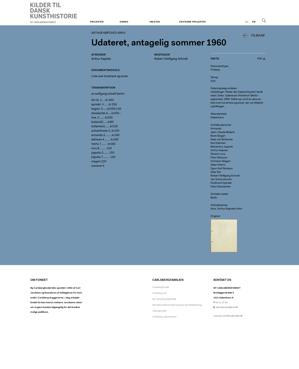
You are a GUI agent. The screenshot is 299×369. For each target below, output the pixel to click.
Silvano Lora (218, 154)
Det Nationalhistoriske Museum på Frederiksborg (177, 305)
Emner (124, 22)
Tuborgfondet (159, 311)
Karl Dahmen (218, 143)
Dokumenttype (219, 66)
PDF (259, 59)
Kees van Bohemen (222, 139)
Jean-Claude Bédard (222, 132)
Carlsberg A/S (159, 293)
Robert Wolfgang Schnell (171, 58)
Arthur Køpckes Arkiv (53, 13)
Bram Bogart (218, 136)
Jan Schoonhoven (221, 179)
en (253, 22)
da (246, 22)
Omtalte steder (219, 194)
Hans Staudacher (221, 186)
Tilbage (258, 35)
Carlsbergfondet (160, 287)
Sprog (214, 77)
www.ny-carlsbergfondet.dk (228, 316)
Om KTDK (155, 22)
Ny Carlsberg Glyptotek (164, 299)
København (217, 117)
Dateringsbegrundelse (223, 88)
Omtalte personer (221, 125)
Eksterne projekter (192, 22)
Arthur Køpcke (101, 58)
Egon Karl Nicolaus (222, 168)
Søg (264, 20)
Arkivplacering (219, 205)
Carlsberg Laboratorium (164, 317)
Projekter (97, 22)
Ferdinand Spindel (221, 183)
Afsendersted (218, 114)
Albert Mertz (218, 165)
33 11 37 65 (221, 302)
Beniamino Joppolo (222, 147)
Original (215, 216)
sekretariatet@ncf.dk (226, 307)
